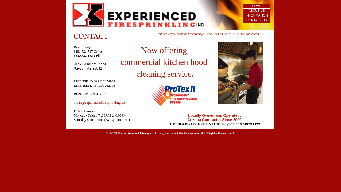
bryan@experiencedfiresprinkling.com (100, 103)
